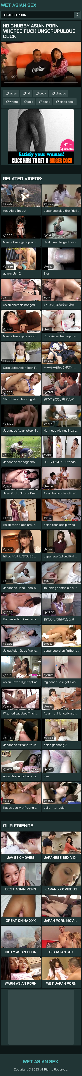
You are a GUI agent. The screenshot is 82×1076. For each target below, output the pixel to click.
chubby (61, 93)
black (46, 102)
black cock (66, 102)
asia (30, 102)
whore (13, 102)
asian (13, 93)
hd (28, 93)
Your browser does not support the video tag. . (41, 64)
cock (42, 93)
